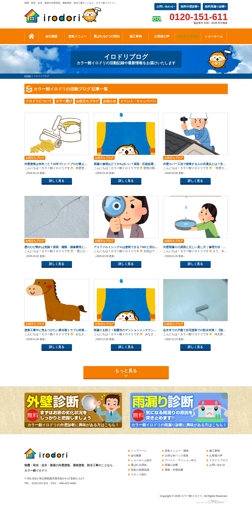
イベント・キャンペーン (138, 101)
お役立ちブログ (87, 101)
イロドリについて (39, 101)
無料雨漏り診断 (215, 6)
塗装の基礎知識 (140, 469)
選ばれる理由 (139, 464)
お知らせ (109, 101)
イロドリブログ (188, 36)
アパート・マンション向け (180, 460)
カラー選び (64, 101)
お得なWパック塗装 (176, 455)
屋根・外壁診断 (174, 469)
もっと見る (126, 370)
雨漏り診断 (171, 464)
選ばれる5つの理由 (107, 36)
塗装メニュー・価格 (177, 450)
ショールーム (214, 36)
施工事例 (136, 36)
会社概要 (51, 36)
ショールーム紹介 (141, 460)
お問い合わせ (164, 6)
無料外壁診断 (189, 6)
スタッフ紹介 (139, 474)
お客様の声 (161, 36)
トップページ (139, 450)
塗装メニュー (77, 36)
